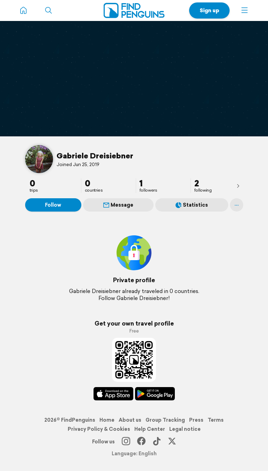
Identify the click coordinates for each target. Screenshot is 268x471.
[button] (244, 10)
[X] (172, 441)
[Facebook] (141, 441)
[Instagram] (126, 441)
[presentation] (237, 185)
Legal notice (185, 429)
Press (196, 419)
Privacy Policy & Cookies (99, 429)
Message (118, 204)
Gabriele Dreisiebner (95, 155)
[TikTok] (156, 441)
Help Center (149, 429)
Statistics (192, 204)
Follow (53, 204)
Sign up (209, 10)
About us (130, 419)
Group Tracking (165, 419)
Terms (216, 419)
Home (106, 419)
